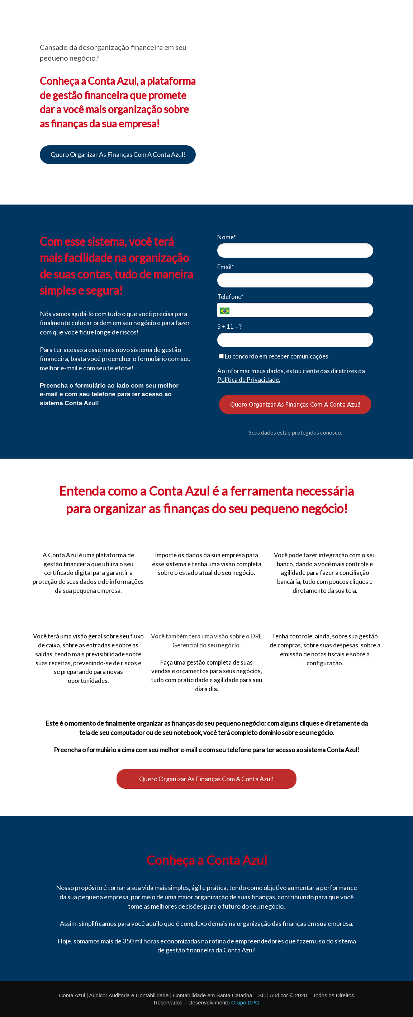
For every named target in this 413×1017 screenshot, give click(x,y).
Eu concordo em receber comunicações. (274, 356)
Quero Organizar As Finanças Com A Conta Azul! (118, 154)
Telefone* (230, 296)
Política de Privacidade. (248, 379)
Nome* (226, 237)
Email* (225, 267)
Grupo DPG (245, 1002)
